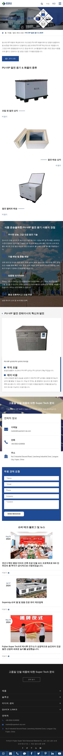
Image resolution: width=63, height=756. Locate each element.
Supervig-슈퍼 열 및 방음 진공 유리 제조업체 (22, 602)
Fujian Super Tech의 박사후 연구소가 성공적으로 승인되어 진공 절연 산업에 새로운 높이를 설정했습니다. (31, 647)
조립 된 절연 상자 (10, 111)
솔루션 (31, 697)
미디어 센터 (31, 704)
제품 (9, 33)
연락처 (5, 716)
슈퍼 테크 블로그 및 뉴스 (31, 527)
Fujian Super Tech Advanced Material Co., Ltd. (29, 741)
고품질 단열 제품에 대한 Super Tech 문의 (31, 672)
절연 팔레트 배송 (9, 209)
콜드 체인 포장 (18, 33)
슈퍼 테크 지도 (23, 744)
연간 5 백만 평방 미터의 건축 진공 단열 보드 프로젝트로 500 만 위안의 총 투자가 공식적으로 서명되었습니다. (30, 564)
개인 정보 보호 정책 (38, 744)
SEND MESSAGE (14, 514)
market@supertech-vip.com (21, 431)
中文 (47, 4)
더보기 (5, 573)
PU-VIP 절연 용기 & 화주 (34, 33)
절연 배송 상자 (54, 160)
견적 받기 (31, 680)
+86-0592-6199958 (18, 444)
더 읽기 (4, 116)
